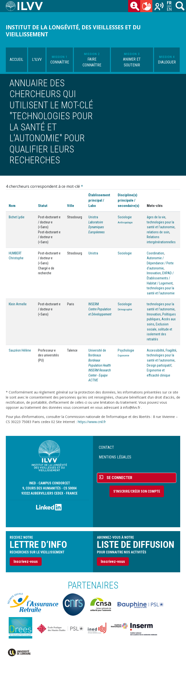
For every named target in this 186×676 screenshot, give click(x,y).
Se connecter (119, 477)
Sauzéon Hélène (20, 350)
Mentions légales (115, 457)
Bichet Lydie (16, 217)
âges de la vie (156, 217)
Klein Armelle (18, 304)
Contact (106, 447)
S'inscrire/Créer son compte (136, 491)
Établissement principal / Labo (99, 200)
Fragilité (171, 350)
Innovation (154, 273)
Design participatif (159, 365)
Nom (12, 206)
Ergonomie (123, 355)
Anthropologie (125, 222)
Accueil (16, 59)
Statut (42, 206)
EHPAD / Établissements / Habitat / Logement (160, 278)
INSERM (93, 304)
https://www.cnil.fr (92, 421)
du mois (147, 7)
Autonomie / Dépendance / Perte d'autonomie (160, 263)
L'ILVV (37, 59)
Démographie (125, 309)
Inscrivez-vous (26, 561)
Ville (70, 206)
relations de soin (158, 232)
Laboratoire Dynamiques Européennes (96, 227)
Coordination (155, 253)
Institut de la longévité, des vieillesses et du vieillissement (73, 31)
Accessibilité (155, 350)
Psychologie (126, 350)
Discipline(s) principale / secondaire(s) (128, 200)
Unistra (93, 217)
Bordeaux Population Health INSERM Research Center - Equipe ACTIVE (99, 370)
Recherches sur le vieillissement (159, 7)
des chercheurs (135, 7)
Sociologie (125, 217)
